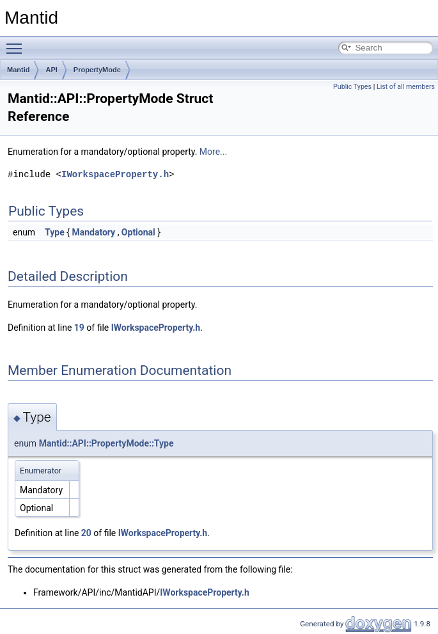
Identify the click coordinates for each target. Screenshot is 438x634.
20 (86, 533)
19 (79, 327)
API (51, 70)
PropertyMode (97, 70)
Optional (138, 232)
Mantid (18, 70)
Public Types (352, 87)
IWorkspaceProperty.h (115, 174)
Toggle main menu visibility (17, 42)
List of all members (406, 87)
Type (55, 232)
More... (213, 152)
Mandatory (93, 232)
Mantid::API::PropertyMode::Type (106, 443)
